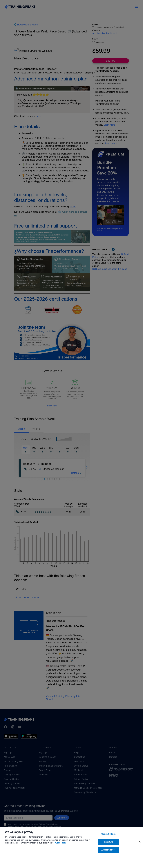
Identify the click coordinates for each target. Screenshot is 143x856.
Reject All (108, 849)
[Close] (139, 849)
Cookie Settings (108, 841)
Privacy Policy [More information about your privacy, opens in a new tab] (60, 850)
